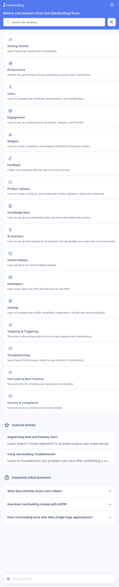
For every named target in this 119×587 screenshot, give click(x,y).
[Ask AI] (112, 22)
